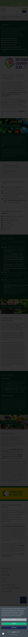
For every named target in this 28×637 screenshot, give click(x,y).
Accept (14, 623)
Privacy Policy (15, 634)
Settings (14, 627)
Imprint (11, 634)
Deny (14, 619)
